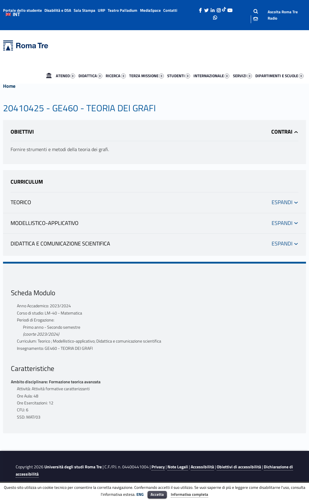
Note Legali (177, 467)
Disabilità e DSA (57, 10)
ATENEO (65, 76)
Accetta (157, 494)
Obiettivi (22, 132)
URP (101, 10)
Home (49, 75)
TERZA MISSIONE (146, 76)
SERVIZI (242, 76)
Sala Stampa (84, 10)
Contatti (170, 10)
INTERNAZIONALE (211, 76)
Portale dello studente (22, 10)
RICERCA (116, 76)
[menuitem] (49, 75)
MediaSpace (150, 10)
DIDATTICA (90, 76)
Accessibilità (202, 467)
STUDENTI (178, 76)
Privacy (158, 467)
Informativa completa (189, 494)
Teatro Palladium (122, 10)
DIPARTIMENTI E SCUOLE (279, 76)
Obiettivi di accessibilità (239, 467)
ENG (140, 494)
